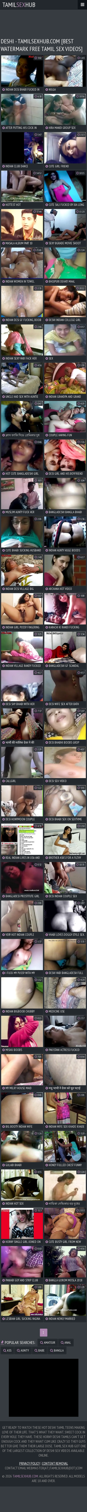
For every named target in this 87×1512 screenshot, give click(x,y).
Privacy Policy (29, 1463)
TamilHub (18, 4)
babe (40, 1350)
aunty (23, 1350)
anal (66, 1342)
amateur (47, 1342)
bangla (57, 1350)
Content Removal (55, 1463)
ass (7, 1350)
